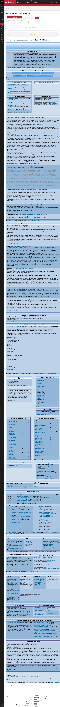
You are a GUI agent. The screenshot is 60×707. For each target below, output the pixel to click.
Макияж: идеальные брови (14, 607)
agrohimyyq (40, 398)
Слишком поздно (11, 540)
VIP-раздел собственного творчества (16, 79)
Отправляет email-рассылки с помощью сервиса (32, 4)
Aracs (38, 389)
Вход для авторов (9, 696)
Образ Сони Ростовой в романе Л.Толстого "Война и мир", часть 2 (48, 513)
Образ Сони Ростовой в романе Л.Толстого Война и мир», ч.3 (47, 508)
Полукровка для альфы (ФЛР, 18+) (46, 466)
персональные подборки (41, 551)
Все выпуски (33, 34)
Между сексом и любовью (14, 557)
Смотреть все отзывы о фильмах (17, 670)
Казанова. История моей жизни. (52, 578)
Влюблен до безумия (17, 326)
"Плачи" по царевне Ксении (46, 531)
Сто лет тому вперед (15, 622)
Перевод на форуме (12, 319)
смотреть (37, 571)
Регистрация (8, 698)
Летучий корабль (40, 623)
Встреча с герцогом (48, 547)
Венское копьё (16, 522)
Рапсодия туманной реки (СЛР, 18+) (26, 500)
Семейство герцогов (48, 544)
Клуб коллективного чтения (13, 437)
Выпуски (20, 1)
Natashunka (40, 386)
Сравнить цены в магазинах (21, 65)
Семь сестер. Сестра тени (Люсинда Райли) (26, 117)
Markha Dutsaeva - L (40, 382)
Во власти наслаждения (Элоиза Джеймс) (30, 189)
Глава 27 (36, 486)
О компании (17, 696)
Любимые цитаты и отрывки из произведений (12, 456)
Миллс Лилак (28, 544)
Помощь (7, 702)
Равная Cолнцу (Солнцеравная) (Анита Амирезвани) (29, 288)
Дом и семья (47, 706)
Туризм (35, 699)
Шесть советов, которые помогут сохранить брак (39, 613)
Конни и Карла (39, 99)
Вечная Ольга (28, 540)
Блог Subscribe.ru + (19, 698)
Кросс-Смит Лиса (29, 543)
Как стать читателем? (33, 79)
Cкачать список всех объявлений (17, 384)
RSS (21, 20)
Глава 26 (9, 486)
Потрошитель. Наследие (42, 636)
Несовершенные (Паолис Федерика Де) (26, 166)
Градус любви (10, 541)
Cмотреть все (11, 382)
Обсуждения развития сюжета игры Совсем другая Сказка (12, 443)
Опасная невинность (12, 545)
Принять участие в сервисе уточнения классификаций (45, 373)
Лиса (29, 22)
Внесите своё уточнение (37, 372)
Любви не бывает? (40, 628)
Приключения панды (41, 626)
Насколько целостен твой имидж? (52, 612)
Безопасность (18, 700)
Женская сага (46, 543)
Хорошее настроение (12, 452)
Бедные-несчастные (24, 665)
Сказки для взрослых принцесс (45, 473)
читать (23, 73)
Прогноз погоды (48, 698)
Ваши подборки (51, 551)
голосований (13, 532)
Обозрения (23, 8)
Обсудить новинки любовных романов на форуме (33, 67)
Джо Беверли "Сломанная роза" (47, 521)
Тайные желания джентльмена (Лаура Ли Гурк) (30, 214)
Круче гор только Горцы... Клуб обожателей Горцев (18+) (40, 427)
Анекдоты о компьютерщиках (40, 447)
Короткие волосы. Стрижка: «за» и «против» (52, 609)
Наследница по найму (13, 101)
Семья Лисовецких (48, 541)
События (26, 705)
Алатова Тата (28, 541)
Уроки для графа (12, 106)
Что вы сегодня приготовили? (13, 422)
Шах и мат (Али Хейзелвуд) (22, 246)
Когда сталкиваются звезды (15, 103)
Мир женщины (37, 701)
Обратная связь (18, 704)
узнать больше (55, 682)
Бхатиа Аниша (28, 545)
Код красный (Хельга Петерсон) (16, 84)
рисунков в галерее (14, 533)
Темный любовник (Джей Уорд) (16, 90)
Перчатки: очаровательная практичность (38, 609)
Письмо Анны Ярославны (45, 528)
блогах (7, 533)
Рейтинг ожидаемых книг (14, 67)
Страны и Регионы (48, 702)
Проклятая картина (13, 98)
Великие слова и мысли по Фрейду (40, 431)
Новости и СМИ (48, 700)
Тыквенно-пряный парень (14, 548)
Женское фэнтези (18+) (12, 431)
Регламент (8, 700)
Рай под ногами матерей (42, 633)
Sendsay (26, 701)
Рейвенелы (46, 540)
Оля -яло (39, 385)
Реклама (26, 696)
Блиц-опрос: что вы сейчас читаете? (12, 449)
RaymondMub (40, 395)
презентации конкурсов (43, 414)
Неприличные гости (40, 629)
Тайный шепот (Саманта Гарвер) (23, 299)
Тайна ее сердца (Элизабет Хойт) (22, 225)
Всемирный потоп (40, 622)
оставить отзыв (16, 631)
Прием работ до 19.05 (46, 412)
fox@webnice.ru (37, 676)
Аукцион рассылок (28, 703)
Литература (18, 8)
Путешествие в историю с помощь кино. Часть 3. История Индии (21, 517)
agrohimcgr (40, 391)
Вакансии (17, 702)
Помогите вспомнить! (12, 433)
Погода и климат (11, 428)
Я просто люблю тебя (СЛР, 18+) (16, 467)
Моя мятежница (11, 543)
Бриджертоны (39, 439)
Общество (47, 704)
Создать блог (24, 595)
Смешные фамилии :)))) (38, 442)
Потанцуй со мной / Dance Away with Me (25, 317)
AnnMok (39, 388)
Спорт (46, 696)
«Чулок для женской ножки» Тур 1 (21, 512)
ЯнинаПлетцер (41, 396)
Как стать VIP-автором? (46, 79)
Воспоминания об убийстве (22, 668)
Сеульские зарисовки (18, 508)
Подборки (37, 1)
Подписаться (14, 17)
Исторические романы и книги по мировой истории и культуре (39, 452)
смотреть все (35, 220)
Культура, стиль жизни (10, 8)
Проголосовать (11, 110)
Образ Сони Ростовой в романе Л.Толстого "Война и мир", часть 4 (48, 524)
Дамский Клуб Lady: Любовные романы (18, 13)
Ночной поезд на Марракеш (21, 53)
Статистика (28, 26)
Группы (28, 1)
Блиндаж (37, 625)
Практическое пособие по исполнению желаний (45, 561)
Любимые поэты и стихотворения (39, 437)
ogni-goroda (40, 380)
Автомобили (36, 697)
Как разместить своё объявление (17, 385)
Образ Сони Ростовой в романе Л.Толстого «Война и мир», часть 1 (48, 517)
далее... (15, 400)
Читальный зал (21, 497)
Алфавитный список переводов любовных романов (20, 487)
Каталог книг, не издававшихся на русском (17, 321)
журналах (56, 532)
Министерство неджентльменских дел (45, 630)
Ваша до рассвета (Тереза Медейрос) (18, 85)
